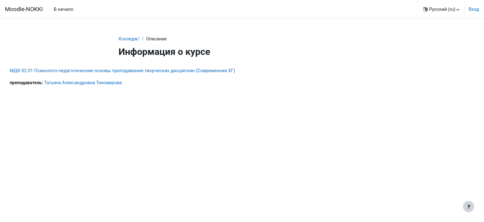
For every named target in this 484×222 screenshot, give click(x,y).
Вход (474, 9)
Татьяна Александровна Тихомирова (99, 83)
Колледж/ (129, 39)
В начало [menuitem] (63, 9)
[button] (441, 9)
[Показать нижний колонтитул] (468, 206)
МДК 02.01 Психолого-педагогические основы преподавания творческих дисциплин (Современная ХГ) (136, 71)
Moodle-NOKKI (24, 9)
